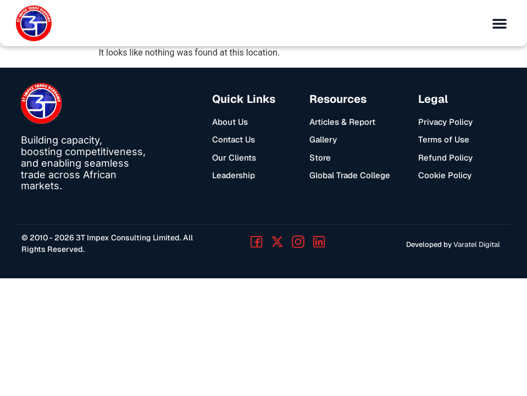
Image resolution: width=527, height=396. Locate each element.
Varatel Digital (476, 244)
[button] (499, 23)
